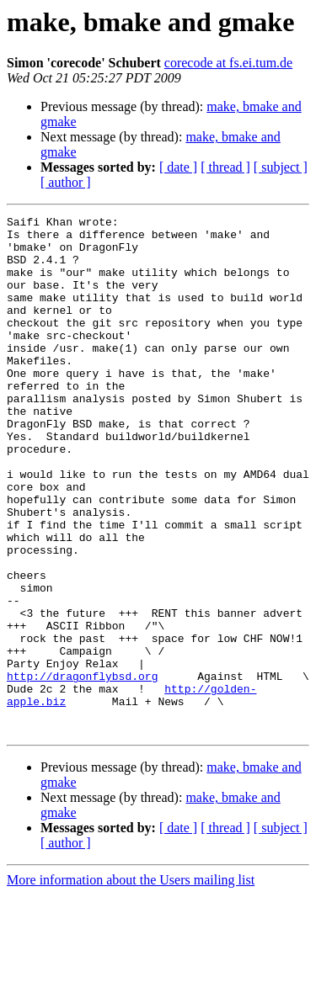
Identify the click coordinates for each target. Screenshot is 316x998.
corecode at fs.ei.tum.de (228, 63)
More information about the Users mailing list (130, 983)
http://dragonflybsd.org (82, 769)
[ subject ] (281, 167)
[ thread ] (225, 167)
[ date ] (178, 167)
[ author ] (65, 182)
